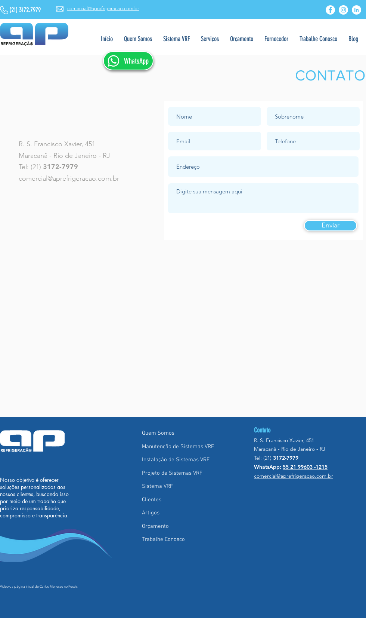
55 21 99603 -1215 (305, 467)
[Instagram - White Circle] (343, 10)
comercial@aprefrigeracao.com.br (69, 178)
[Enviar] (330, 225)
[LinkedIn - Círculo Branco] (356, 10)
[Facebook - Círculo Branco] (330, 10)
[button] (209, 39)
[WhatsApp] (128, 60)
